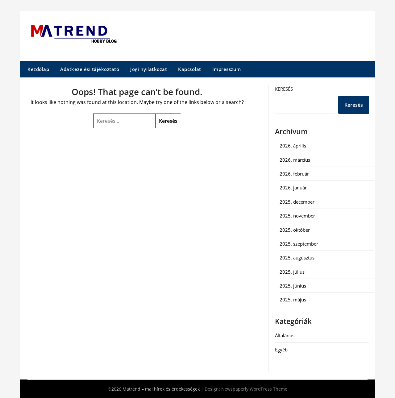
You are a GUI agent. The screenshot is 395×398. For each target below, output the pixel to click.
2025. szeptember (299, 244)
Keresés (284, 89)
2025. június (293, 286)
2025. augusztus (297, 258)
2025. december (297, 202)
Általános (284, 335)
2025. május (293, 299)
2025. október (295, 230)
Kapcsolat (189, 69)
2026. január (293, 187)
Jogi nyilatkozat (148, 69)
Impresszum (226, 69)
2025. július (292, 272)
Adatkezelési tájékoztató (89, 69)
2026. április (293, 146)
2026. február (294, 174)
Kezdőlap (38, 69)
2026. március (295, 160)
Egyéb (281, 349)
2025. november (297, 216)
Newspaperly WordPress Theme (254, 389)
